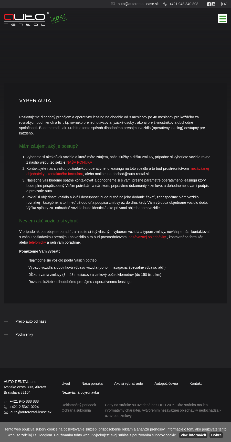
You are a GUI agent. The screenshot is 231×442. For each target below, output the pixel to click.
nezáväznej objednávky (147, 237)
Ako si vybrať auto (128, 383)
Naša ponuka (92, 383)
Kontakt (196, 383)
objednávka (80, 392)
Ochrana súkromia (76, 410)
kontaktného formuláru (65, 174)
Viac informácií (193, 435)
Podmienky (24, 334)
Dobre (216, 435)
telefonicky (37, 242)
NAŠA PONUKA (79, 162)
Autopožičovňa (166, 383)
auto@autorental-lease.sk (138, 4)
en (224, 4)
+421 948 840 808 (183, 4)
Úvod (66, 383)
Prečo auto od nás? (30, 321)
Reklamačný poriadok (79, 405)
